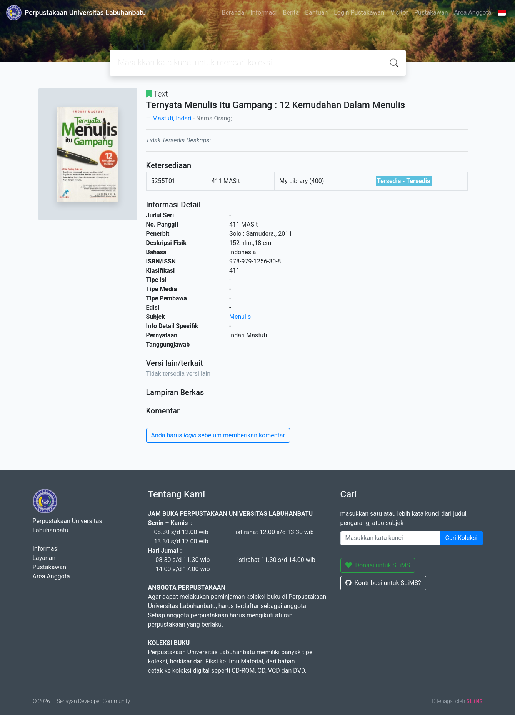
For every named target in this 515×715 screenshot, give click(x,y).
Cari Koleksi (461, 538)
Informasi (263, 12)
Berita (291, 12)
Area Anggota (473, 12)
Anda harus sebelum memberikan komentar (218, 435)
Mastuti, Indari (171, 118)
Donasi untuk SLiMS (377, 565)
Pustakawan (431, 12)
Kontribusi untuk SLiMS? (383, 583)
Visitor (399, 12)
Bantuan (316, 12)
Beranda (233, 12)
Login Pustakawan (359, 12)
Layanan (44, 558)
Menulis (240, 316)
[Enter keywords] (390, 538)
